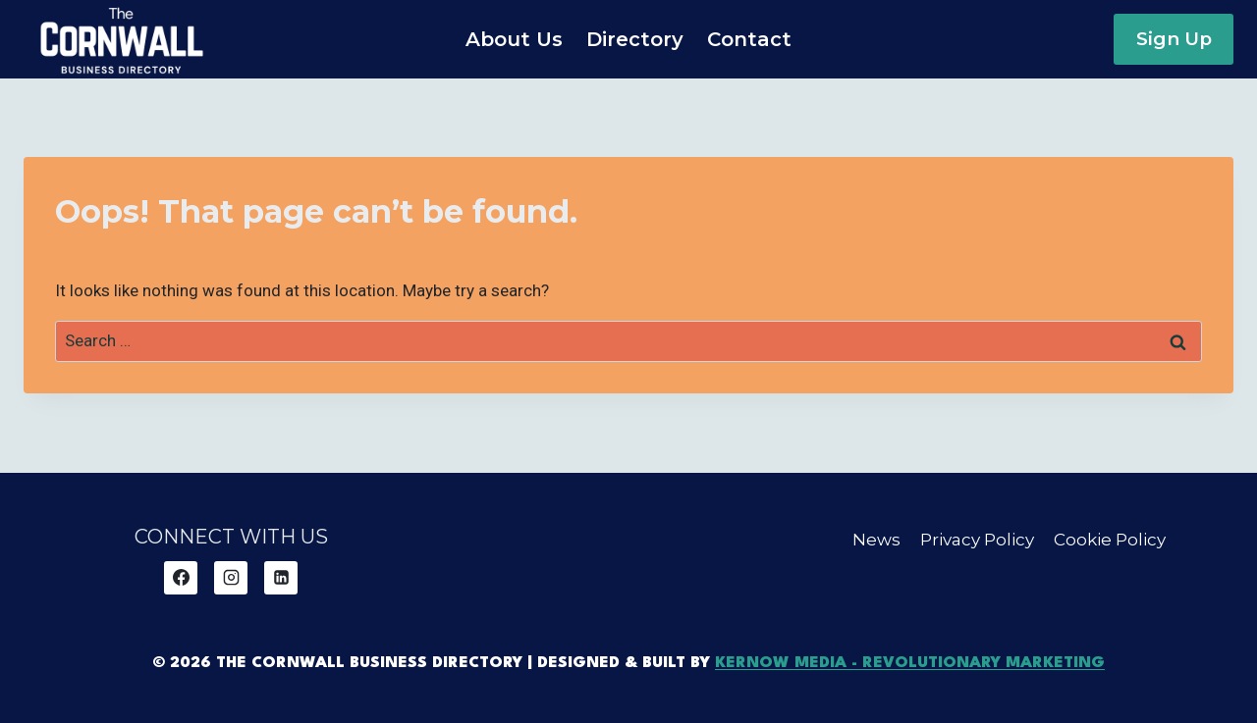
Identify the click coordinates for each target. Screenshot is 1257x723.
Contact (749, 39)
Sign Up (1174, 38)
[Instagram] (230, 577)
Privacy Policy (977, 539)
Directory (634, 39)
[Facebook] (180, 577)
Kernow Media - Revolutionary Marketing (910, 663)
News (876, 539)
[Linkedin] (281, 577)
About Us (514, 39)
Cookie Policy (1110, 539)
